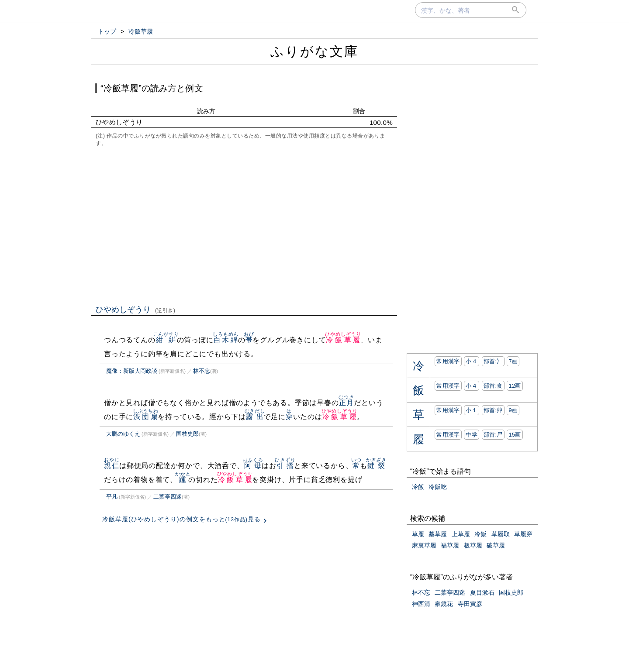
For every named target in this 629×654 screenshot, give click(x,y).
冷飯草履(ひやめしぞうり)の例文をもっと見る (181, 519)
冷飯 (418, 486)
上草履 (461, 533)
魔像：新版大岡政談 (131, 371)
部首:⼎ (493, 361)
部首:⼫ (493, 434)
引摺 (285, 465)
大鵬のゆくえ (123, 433)
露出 (255, 416)
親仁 (111, 465)
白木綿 (225, 340)
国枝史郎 (187, 433)
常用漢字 (448, 361)
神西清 (421, 603)
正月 (346, 402)
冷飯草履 (343, 340)
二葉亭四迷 (167, 496)
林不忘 (201, 371)
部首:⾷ (493, 385)
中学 (471, 434)
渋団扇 (146, 416)
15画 (514, 434)
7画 (513, 361)
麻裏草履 (424, 545)
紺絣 (166, 340)
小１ (471, 410)
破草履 (496, 545)
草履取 (500, 533)
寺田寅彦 (470, 603)
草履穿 (523, 533)
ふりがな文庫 (314, 51)
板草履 (473, 545)
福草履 (450, 545)
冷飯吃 (438, 486)
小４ (471, 361)
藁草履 (438, 533)
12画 (514, 385)
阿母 (252, 465)
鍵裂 (376, 465)
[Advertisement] (244, 225)
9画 (513, 410)
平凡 (112, 496)
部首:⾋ (493, 410)
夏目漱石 (482, 592)
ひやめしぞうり (136, 309)
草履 (418, 533)
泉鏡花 (444, 603)
